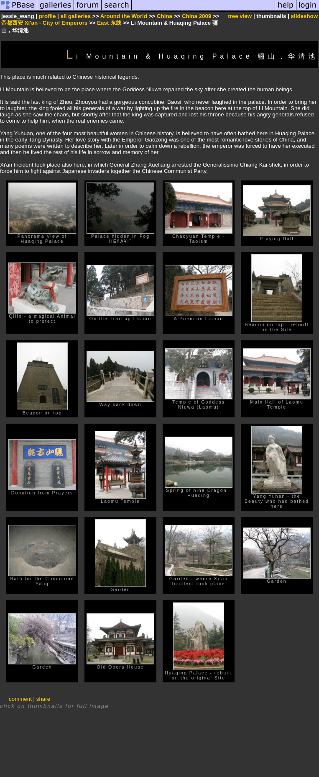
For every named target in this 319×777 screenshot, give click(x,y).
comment (20, 699)
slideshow (304, 16)
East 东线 (109, 23)
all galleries (76, 16)
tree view (240, 16)
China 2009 (196, 16)
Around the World (123, 16)
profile (47, 16)
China (164, 16)
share (43, 699)
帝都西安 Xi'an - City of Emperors (44, 23)
